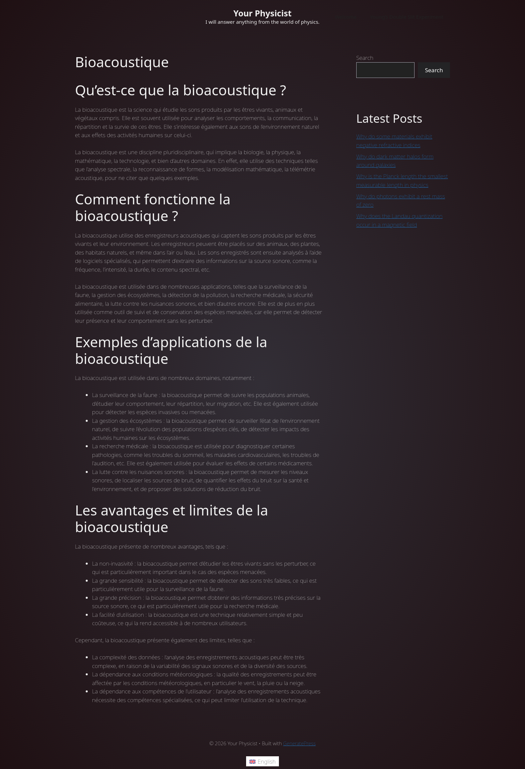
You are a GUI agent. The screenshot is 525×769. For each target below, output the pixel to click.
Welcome (346, 16)
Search (364, 58)
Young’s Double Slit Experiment (406, 16)
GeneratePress (299, 743)
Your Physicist (262, 13)
